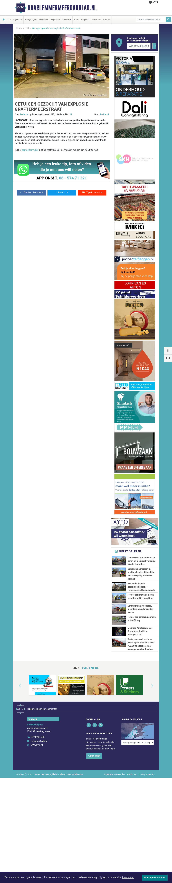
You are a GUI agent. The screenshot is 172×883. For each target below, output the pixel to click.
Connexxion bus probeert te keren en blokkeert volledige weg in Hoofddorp (142, 561)
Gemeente (43, 19)
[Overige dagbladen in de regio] (137, 726)
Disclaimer (131, 770)
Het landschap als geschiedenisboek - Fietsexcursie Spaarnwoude (141, 586)
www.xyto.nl (37, 741)
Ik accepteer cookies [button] (155, 877)
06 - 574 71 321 (73, 178)
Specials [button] (66, 19)
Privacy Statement (147, 770)
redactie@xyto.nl (39, 737)
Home (19, 28)
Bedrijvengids (31, 19)
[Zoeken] (168, 19)
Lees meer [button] (128, 877)
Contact (106, 19)
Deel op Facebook (31, 192)
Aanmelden (94, 751)
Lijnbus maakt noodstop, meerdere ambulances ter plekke (140, 609)
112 (9, 19)
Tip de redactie (92, 192)
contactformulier (30, 150)
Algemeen (17, 19)
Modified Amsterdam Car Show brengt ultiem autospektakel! (140, 631)
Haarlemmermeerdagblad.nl (62, 8)
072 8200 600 (37, 733)
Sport (76, 19)
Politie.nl (104, 114)
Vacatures (96, 19)
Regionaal (55, 19)
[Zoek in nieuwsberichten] (151, 19)
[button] (16, 686)
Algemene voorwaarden (114, 770)
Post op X (62, 192)
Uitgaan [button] (84, 19)
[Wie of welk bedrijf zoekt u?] (139, 46)
